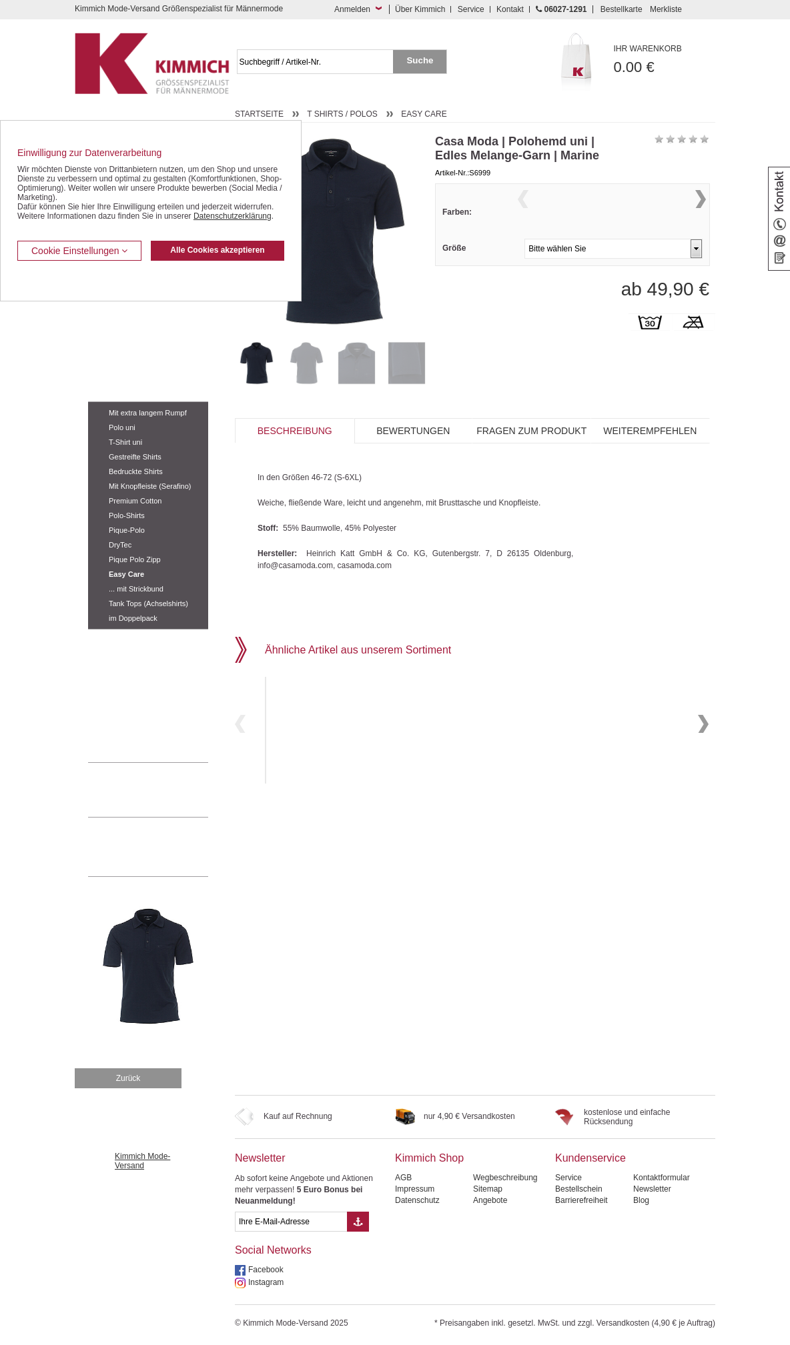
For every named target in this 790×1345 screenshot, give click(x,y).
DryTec (120, 545)
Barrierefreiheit (581, 1200)
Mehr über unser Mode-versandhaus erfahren (161, 847)
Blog (641, 1200)
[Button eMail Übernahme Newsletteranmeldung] (358, 1222)
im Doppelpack (133, 618)
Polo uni (122, 427)
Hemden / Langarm (122, 350)
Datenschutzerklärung (232, 216)
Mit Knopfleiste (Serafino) (150, 486)
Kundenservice (590, 1158)
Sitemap (487, 1189)
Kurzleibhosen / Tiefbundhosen (143, 310)
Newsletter (260, 1158)
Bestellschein (579, 1189)
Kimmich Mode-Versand (142, 1161)
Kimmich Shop (429, 1158)
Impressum (414, 1189)
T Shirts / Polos (117, 391)
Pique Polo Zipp (135, 559)
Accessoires (109, 721)
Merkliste (666, 9)
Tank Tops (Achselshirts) (148, 603)
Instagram (266, 1282)
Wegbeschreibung (505, 1177)
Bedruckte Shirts (136, 471)
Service (471, 9)
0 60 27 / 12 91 (161, 789)
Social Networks (273, 1250)
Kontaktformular (661, 1177)
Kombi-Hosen (112, 330)
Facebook (266, 1269)
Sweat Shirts (110, 680)
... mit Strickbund (136, 589)
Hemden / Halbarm (121, 371)
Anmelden (352, 9)
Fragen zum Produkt (531, 430)
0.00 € (665, 59)
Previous (523, 216)
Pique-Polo (127, 530)
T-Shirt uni (125, 442)
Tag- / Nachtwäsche (123, 660)
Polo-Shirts (127, 515)
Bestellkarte (622, 9)
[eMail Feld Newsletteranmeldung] (291, 1222)
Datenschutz (417, 1200)
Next (700, 216)
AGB (403, 1177)
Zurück (128, 1078)
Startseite (259, 114)
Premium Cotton (135, 501)
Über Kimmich (420, 9)
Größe (454, 274)
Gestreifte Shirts (135, 457)
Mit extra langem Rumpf (148, 413)
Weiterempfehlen (650, 430)
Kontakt (510, 9)
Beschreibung (295, 430)
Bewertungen (413, 430)
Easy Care (126, 574)
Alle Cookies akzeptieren (217, 250)
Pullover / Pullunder (122, 701)
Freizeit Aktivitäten (120, 639)
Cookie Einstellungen (79, 250)
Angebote (490, 1200)
